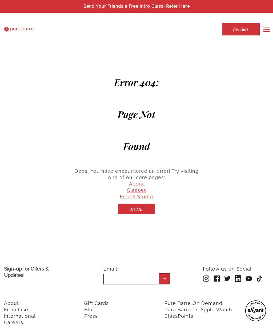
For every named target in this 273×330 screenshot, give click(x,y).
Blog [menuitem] (90, 304)
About (136, 178)
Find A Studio (136, 191)
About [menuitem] (11, 297)
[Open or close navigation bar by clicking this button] (266, 29)
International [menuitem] (20, 310)
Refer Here (178, 6)
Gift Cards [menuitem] (96, 297)
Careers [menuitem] (13, 317)
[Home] (136, 204)
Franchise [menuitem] (16, 304)
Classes (136, 184)
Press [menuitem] (91, 310)
